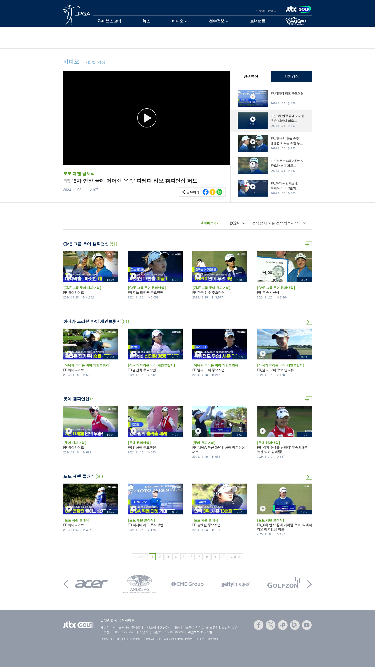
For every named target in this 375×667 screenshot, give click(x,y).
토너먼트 (257, 21)
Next (309, 584)
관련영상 (250, 76)
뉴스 (146, 21)
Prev (65, 584)
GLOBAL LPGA (264, 11)
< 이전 (140, 556)
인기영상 (291, 76)
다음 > (235, 556)
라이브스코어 (109, 21)
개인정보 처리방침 (200, 632)
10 (223, 556)
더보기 (308, 244)
